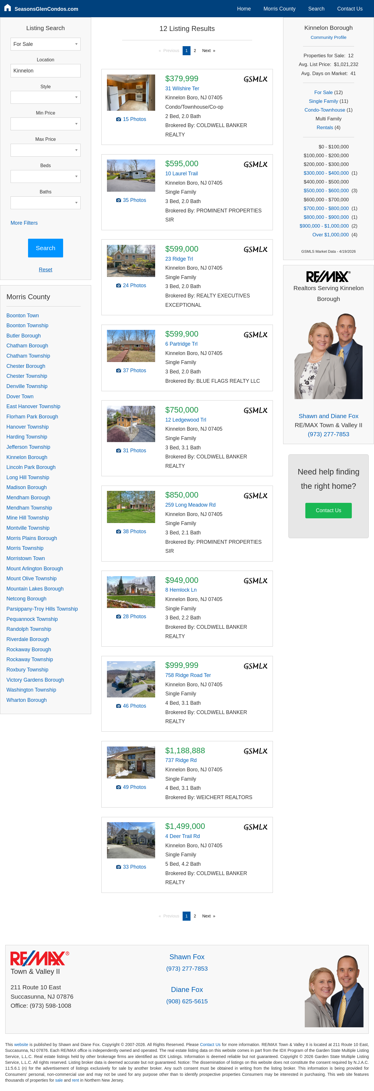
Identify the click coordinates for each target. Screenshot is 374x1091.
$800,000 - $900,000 (326, 217)
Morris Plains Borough (31, 538)
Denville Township (27, 386)
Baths (45, 191)
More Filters (24, 223)
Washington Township (31, 690)
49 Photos (134, 787)
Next (206, 50)
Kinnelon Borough (26, 457)
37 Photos (134, 370)
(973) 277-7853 (328, 434)
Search (316, 9)
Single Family (323, 101)
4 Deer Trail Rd (182, 836)
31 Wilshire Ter (182, 88)
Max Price (45, 139)
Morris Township (25, 548)
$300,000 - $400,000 (326, 173)
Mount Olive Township (31, 578)
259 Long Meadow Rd (190, 505)
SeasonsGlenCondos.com (46, 9)
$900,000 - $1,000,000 (324, 226)
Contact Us (350, 9)
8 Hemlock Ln (181, 590)
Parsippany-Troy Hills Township (42, 609)
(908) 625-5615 (187, 1001)
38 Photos (134, 531)
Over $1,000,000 (330, 235)
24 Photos (134, 285)
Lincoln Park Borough (31, 467)
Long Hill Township (27, 477)
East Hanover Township (33, 406)
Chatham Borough (27, 346)
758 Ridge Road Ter (188, 675)
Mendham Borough (28, 498)
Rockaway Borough (28, 649)
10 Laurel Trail (181, 173)
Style (45, 86)
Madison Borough (26, 487)
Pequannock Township (32, 619)
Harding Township (26, 437)
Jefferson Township (28, 447)
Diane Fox (187, 989)
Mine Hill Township (27, 518)
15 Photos (134, 119)
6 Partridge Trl (181, 344)
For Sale (323, 92)
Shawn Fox (187, 957)
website (21, 1044)
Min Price (45, 112)
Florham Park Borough (32, 417)
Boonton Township (27, 325)
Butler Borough (23, 336)
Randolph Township (28, 629)
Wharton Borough (26, 700)
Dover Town (20, 396)
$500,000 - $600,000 (326, 190)
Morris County (280, 9)
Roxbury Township (27, 670)
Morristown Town (25, 558)
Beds (45, 165)
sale (59, 1080)
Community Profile (329, 37)
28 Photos (134, 616)
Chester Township (26, 376)
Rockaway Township (29, 659)
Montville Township (27, 528)
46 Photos (134, 706)
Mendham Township (29, 508)
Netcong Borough (26, 599)
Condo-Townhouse (324, 110)
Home (244, 9)
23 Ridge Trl (179, 259)
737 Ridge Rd (181, 760)
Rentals (325, 127)
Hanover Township (27, 427)
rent (75, 1080)
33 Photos (134, 867)
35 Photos (134, 200)
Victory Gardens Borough (35, 680)
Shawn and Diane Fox (329, 416)
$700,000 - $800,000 (326, 208)
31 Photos (134, 450)
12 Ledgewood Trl (185, 420)
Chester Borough (25, 366)
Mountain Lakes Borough (35, 589)
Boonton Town (22, 315)
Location (45, 59)
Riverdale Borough (27, 639)
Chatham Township (28, 356)
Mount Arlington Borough (34, 569)
